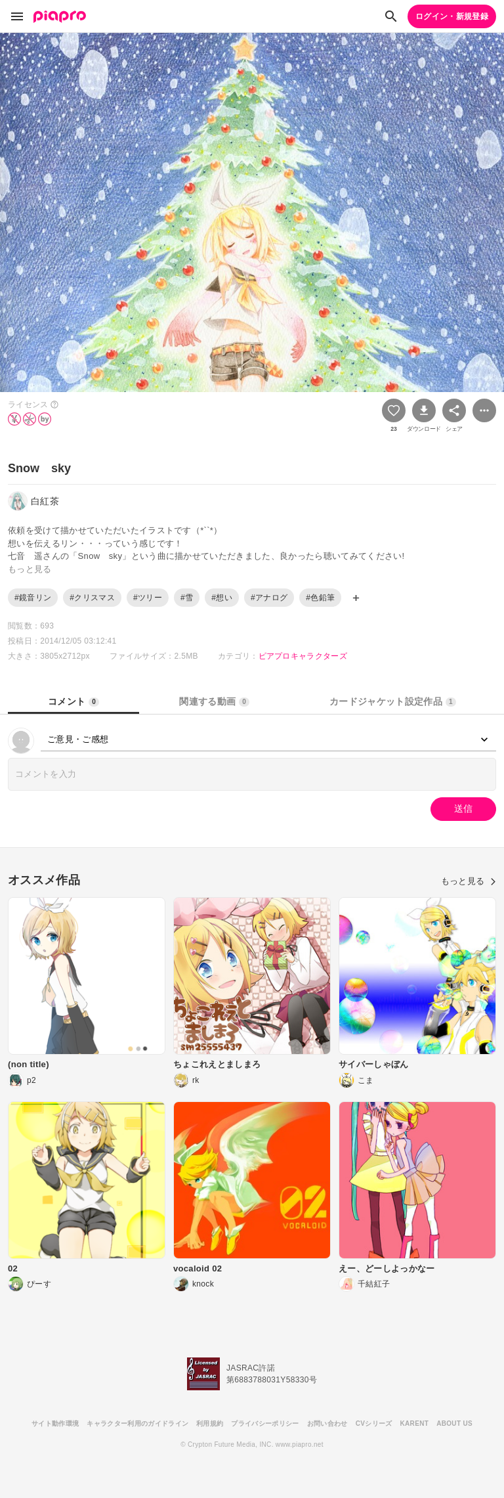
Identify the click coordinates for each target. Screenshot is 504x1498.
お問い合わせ (327, 1423)
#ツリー (147, 597)
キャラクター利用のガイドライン (137, 1423)
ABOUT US (454, 1423)
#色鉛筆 (320, 597)
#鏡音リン (32, 597)
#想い (221, 597)
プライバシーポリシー (265, 1423)
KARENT (414, 1423)
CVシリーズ (374, 1423)
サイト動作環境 (55, 1423)
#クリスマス (92, 597)
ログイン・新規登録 (451, 16)
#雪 (186, 597)
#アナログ (269, 597)
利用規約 (209, 1423)
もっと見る (468, 881)
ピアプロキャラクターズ (303, 656)
